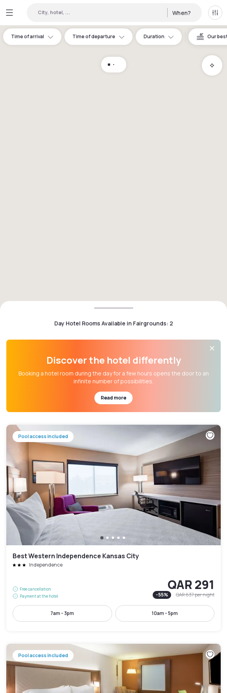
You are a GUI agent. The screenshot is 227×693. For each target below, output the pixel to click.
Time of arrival (32, 36)
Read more (113, 397)
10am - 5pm (165, 613)
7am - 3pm (62, 613)
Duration (159, 36)
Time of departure (98, 36)
